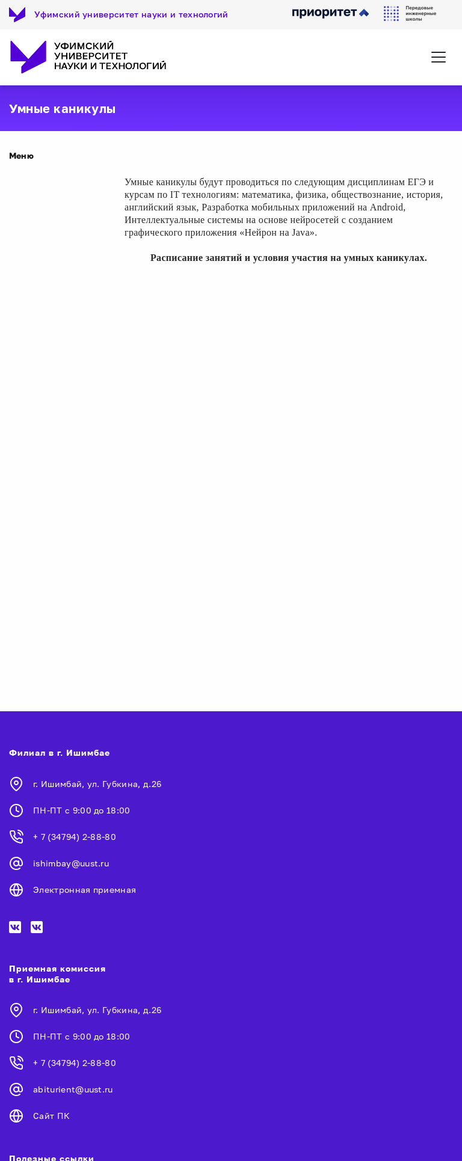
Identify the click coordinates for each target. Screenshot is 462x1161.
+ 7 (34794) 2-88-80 (74, 837)
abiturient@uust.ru (73, 1089)
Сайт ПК (51, 1115)
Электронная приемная (84, 889)
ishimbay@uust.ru (71, 863)
